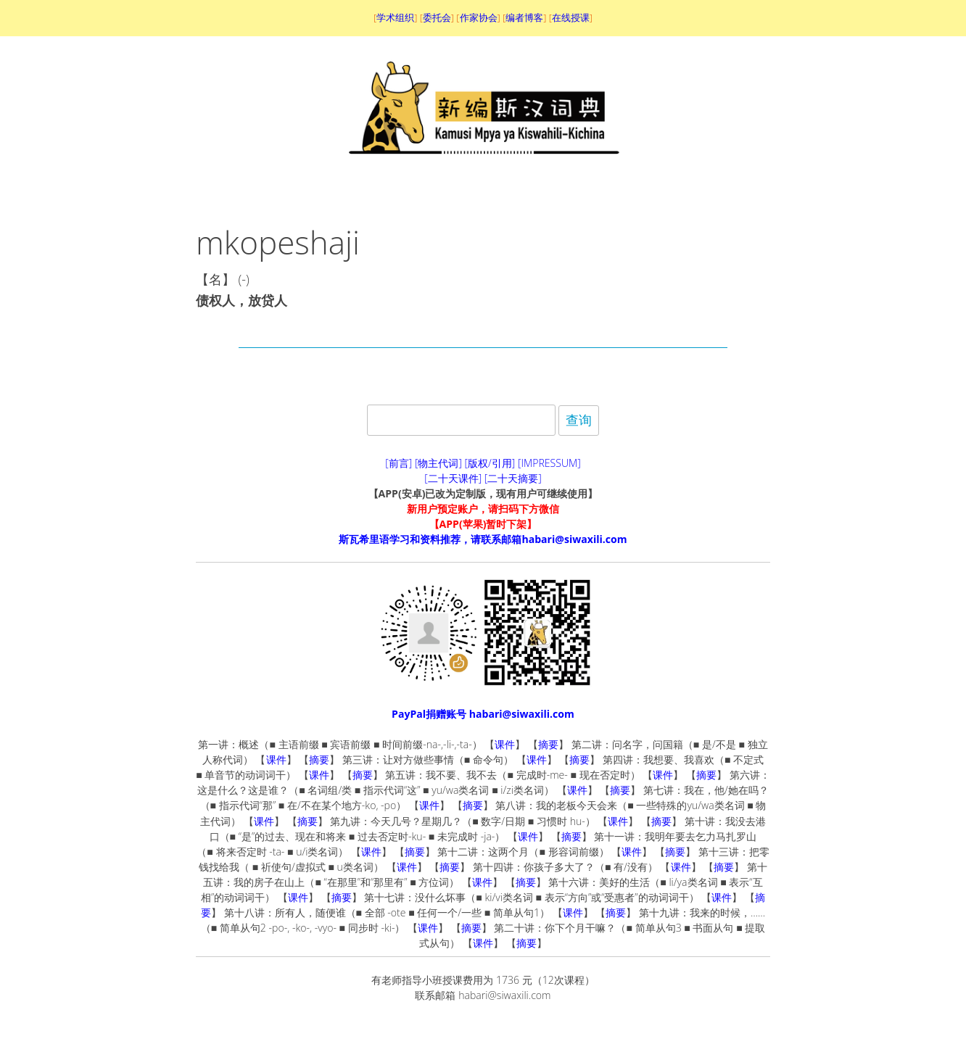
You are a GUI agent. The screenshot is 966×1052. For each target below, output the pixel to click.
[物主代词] (438, 463)
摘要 (548, 744)
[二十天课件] (453, 478)
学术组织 (395, 17)
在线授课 (571, 17)
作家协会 (479, 17)
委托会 (437, 17)
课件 (505, 744)
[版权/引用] (490, 463)
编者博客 (524, 17)
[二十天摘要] (513, 478)
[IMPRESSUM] (549, 463)
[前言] (398, 463)
